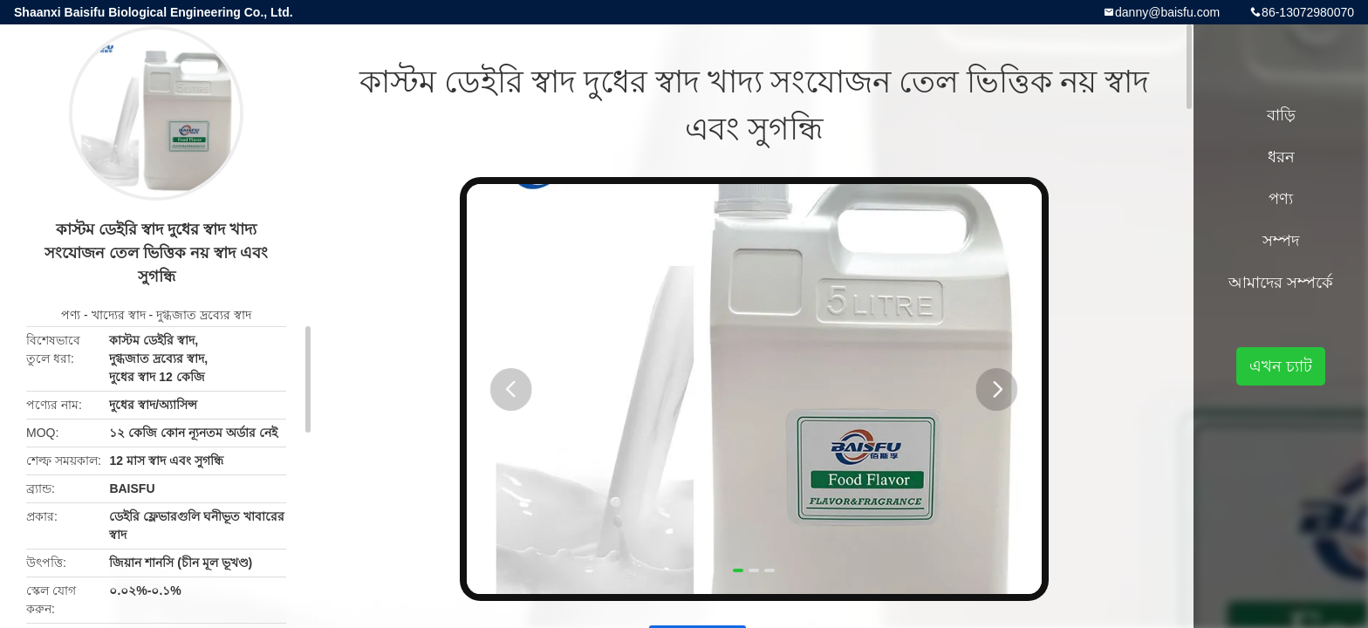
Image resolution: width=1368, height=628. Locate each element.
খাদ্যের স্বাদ (119, 315)
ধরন (1281, 157)
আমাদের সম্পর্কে (1280, 282)
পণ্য (70, 315)
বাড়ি (1281, 115)
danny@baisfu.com (1167, 12)
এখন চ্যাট (1280, 366)
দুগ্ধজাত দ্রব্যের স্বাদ (203, 315)
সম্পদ (1280, 240)
